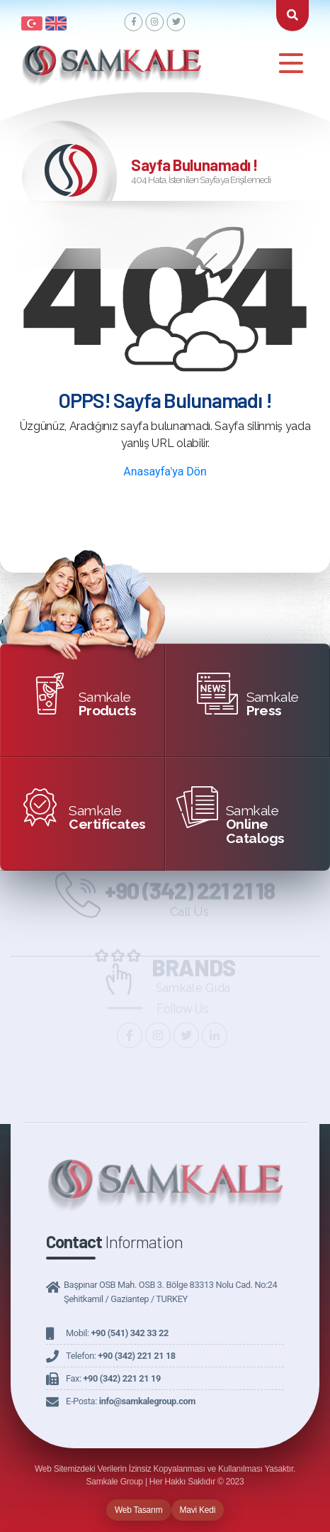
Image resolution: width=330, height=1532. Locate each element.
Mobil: (117, 1333)
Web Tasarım (139, 1510)
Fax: (113, 1378)
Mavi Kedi (198, 1510)
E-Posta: (130, 1401)
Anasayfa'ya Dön (165, 471)
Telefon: (121, 1355)
